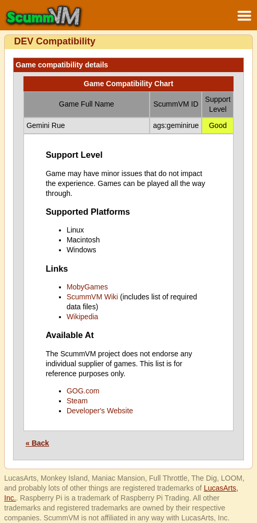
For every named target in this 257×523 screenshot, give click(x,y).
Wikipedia (83, 316)
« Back (37, 443)
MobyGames (87, 287)
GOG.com (83, 391)
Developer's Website (100, 410)
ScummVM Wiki (92, 297)
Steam (77, 401)
